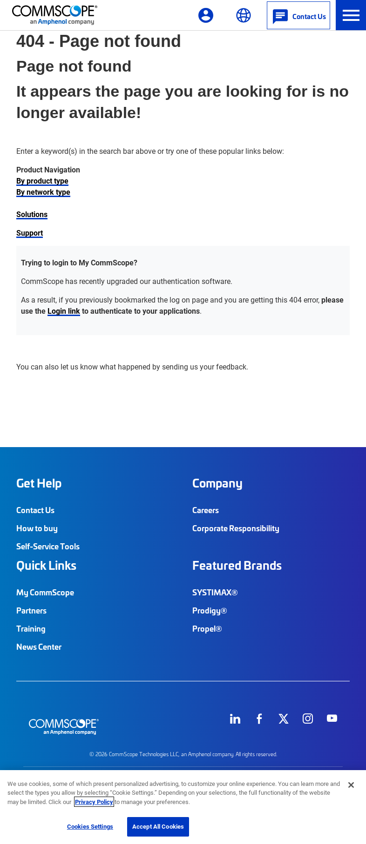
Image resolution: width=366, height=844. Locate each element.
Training (31, 628)
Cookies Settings (90, 826)
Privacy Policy (94, 802)
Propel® (207, 628)
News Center (38, 646)
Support (29, 232)
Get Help (38, 482)
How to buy (37, 528)
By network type (43, 192)
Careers (205, 509)
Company (217, 482)
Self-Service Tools (48, 546)
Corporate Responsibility (235, 528)
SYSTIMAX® (215, 592)
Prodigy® (209, 610)
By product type (42, 180)
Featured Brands (237, 565)
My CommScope (45, 592)
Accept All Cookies (158, 826)
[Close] (351, 785)
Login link (63, 311)
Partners (31, 610)
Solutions (31, 214)
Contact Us (35, 509)
